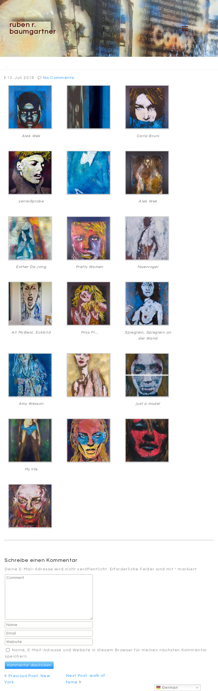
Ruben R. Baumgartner (32, 28)
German (167, 687)
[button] (185, 28)
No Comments (58, 78)
